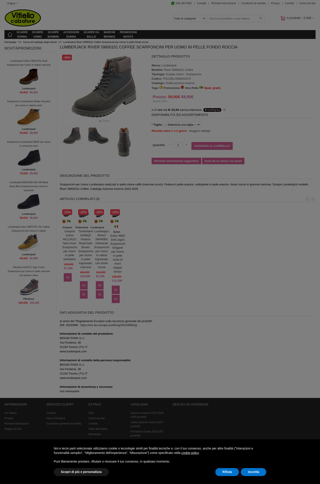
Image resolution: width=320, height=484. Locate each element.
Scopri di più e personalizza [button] (81, 472)
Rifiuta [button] (227, 472)
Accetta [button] (253, 472)
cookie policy (190, 453)
